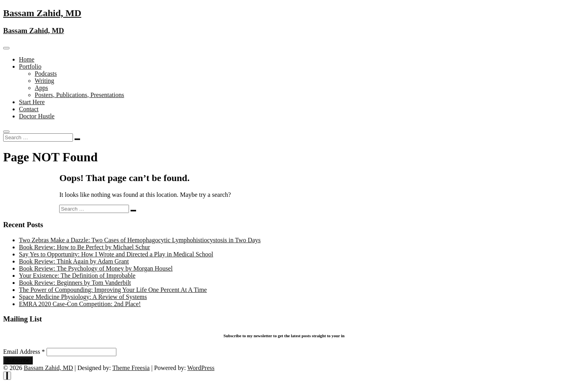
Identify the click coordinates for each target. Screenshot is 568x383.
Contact (29, 109)
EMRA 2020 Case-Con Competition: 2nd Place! (80, 304)
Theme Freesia (131, 367)
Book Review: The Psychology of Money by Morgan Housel (96, 268)
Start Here (32, 102)
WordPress (201, 367)
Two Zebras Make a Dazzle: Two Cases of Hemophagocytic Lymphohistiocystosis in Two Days (140, 240)
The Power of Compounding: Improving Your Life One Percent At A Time (113, 289)
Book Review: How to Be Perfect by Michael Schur (84, 247)
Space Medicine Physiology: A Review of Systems (83, 296)
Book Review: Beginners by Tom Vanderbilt (75, 282)
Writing (44, 80)
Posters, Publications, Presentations (79, 95)
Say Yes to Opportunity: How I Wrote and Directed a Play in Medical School (116, 254)
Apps (41, 87)
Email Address (25, 351)
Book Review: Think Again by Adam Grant (74, 261)
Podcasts (46, 73)
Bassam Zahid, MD (42, 13)
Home (26, 59)
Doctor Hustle (36, 116)
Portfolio (30, 66)
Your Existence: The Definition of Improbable (77, 275)
